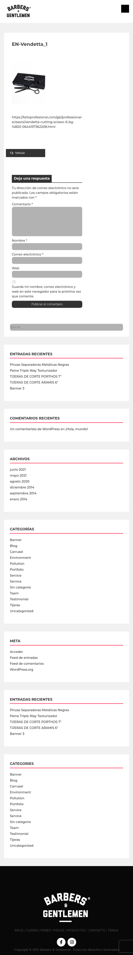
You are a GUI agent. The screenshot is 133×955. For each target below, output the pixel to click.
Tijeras (15, 605)
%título (17, 153)
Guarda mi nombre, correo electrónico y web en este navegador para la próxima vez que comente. (46, 291)
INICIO (19, 930)
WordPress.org (21, 669)
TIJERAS (32, 930)
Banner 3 (17, 388)
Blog (13, 546)
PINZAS (58, 930)
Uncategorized (21, 611)
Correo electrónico (27, 254)
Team (14, 593)
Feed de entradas (24, 658)
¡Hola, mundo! (77, 429)
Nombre (19, 240)
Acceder (16, 652)
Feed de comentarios (27, 664)
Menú (125, 9)
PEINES (45, 930)
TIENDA (113, 930)
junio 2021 (18, 469)
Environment (20, 558)
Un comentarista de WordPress (35, 429)
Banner (16, 540)
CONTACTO (97, 930)
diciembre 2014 (22, 487)
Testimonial (19, 599)
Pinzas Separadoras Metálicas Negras (39, 365)
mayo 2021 (18, 475)
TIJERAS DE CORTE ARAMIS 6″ (34, 382)
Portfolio (17, 569)
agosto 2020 (19, 481)
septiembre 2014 (23, 493)
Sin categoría (20, 587)
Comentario (22, 204)
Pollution (17, 564)
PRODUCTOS (76, 930)
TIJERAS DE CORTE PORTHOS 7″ (36, 376)
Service (16, 575)
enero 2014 (18, 499)
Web (15, 268)
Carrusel (16, 552)
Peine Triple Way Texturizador (33, 370)
